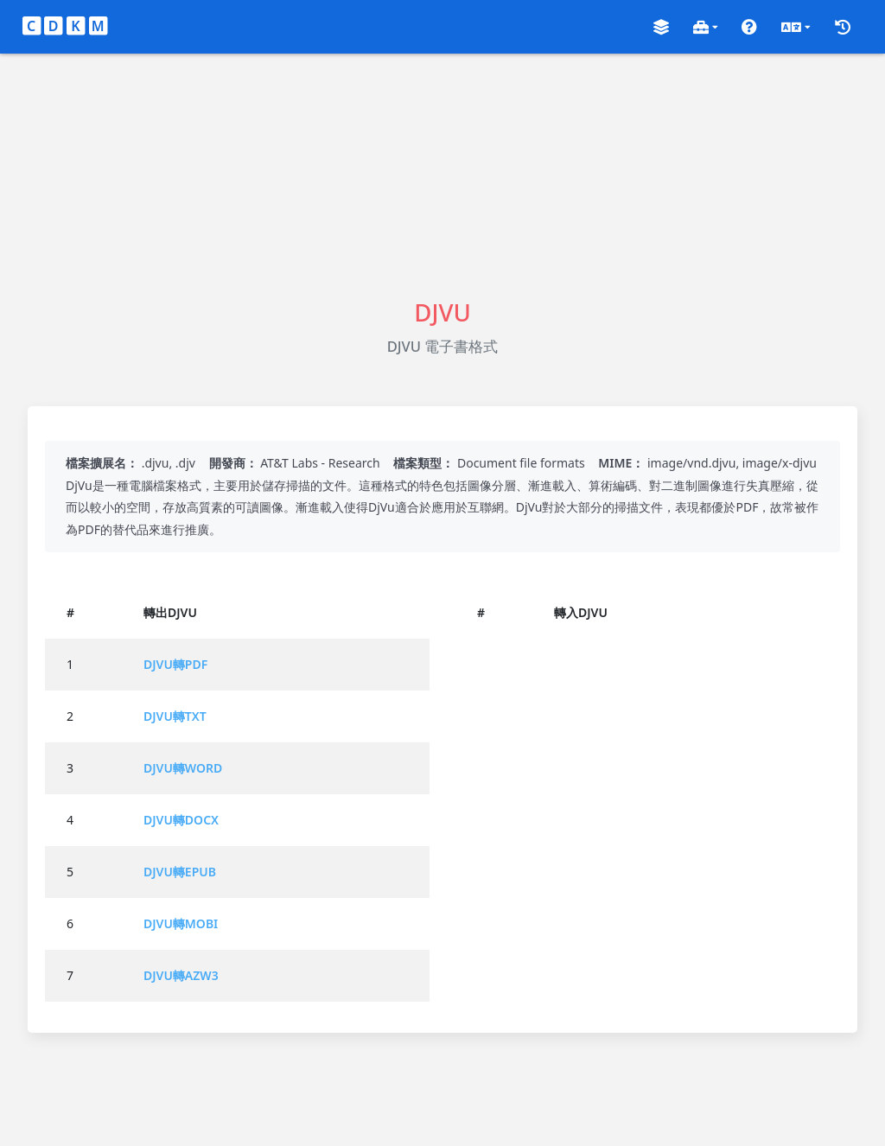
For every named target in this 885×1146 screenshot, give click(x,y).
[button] (661, 27)
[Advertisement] (442, 175)
